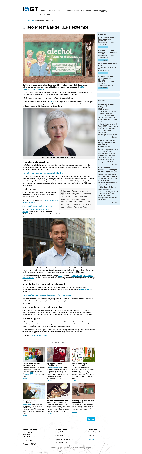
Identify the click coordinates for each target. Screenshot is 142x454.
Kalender (43, 11)
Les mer (25, 378)
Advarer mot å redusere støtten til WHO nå (31, 364)
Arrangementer (103, 47)
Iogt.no (25, 20)
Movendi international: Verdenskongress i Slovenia (106, 78)
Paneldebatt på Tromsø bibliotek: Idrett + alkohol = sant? (107, 52)
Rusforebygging (100, 11)
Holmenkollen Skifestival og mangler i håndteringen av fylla (107, 170)
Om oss (61, 11)
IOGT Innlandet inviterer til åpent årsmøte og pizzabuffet (108, 39)
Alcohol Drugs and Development (30, 401)
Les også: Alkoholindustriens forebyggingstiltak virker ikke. (43, 173)
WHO (60, 276)
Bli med (52, 11)
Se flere (91, 419)
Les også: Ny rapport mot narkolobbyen (37, 206)
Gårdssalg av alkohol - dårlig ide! (107, 106)
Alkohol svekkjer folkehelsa (57, 400)
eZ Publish (74, 448)
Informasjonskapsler (85, 448)
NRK (53, 102)
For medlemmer (72, 11)
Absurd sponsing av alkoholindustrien (79, 364)
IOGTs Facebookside (39, 335)
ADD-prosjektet (27, 404)
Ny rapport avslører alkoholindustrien (54, 364)
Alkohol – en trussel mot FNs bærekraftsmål (83, 401)
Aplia (60, 448)
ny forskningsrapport (55, 367)
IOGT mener (86, 11)
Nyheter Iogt (31, 20)
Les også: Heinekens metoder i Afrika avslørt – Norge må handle (47, 295)
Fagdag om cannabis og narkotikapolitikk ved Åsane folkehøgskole (107, 143)
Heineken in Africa (84, 289)
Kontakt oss (45, 14)
